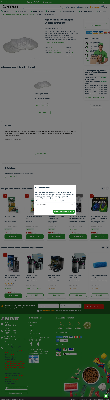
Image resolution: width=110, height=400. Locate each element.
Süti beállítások (41, 204)
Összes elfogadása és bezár (64, 211)
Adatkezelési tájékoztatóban (51, 201)
